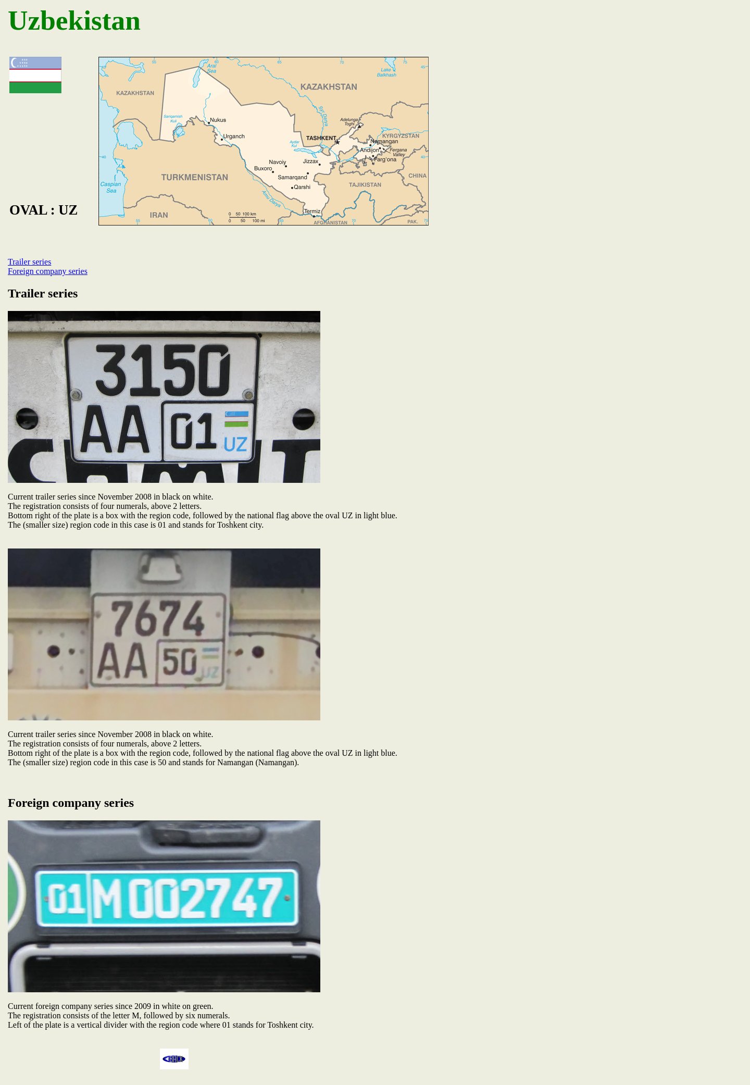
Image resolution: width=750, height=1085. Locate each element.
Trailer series (29, 261)
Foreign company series (48, 271)
